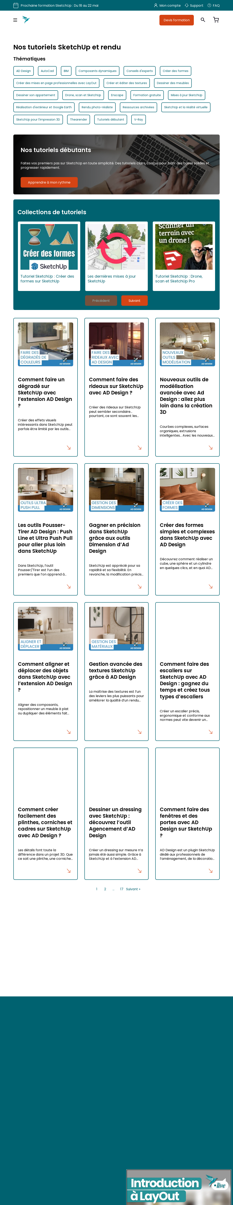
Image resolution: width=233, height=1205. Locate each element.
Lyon (183, 973)
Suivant (134, 300)
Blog (21, 1109)
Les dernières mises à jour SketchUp (116, 253)
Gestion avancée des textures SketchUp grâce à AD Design (115, 670)
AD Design (23, 71)
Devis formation (177, 20)
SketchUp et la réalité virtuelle (186, 107)
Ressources (78, 1004)
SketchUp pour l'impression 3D (38, 119)
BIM (66, 71)
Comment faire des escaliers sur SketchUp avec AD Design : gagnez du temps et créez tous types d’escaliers (185, 680)
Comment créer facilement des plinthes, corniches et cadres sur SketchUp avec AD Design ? (45, 822)
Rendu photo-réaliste (97, 107)
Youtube (23, 1073)
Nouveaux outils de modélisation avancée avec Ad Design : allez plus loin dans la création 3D (186, 395)
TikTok (22, 1091)
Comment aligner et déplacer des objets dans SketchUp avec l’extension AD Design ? (45, 677)
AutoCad (47, 71)
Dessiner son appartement (35, 95)
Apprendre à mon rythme (49, 182)
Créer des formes (175, 71)
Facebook (25, 1064)
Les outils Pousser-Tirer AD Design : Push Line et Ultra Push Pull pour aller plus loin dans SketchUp (45, 538)
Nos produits (79, 979)
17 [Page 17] (121, 889)
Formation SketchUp (85, 973)
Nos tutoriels (79, 998)
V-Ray (138, 119)
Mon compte (167, 5)
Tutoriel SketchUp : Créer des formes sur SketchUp (49, 253)
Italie (153, 1003)
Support (194, 5)
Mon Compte (80, 1029)
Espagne (156, 996)
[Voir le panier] (216, 20)
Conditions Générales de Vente (93, 1036)
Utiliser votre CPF (82, 985)
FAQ (214, 5)
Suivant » (133, 889)
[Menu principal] (15, 20)
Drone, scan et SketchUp (83, 95)
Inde (182, 996)
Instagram (25, 1100)
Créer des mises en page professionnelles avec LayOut (56, 83)
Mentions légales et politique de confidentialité (104, 1042)
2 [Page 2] (105, 889)
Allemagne (188, 1003)
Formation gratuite (147, 95)
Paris (153, 973)
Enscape (117, 95)
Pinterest (24, 1082)
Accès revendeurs (83, 1017)
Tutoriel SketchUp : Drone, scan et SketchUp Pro (184, 253)
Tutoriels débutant (110, 119)
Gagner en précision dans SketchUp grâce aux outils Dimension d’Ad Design (114, 538)
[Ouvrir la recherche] (203, 20)
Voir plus (20, 945)
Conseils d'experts (140, 71)
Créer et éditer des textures (126, 83)
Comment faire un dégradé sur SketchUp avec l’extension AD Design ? (45, 392)
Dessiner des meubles (173, 83)
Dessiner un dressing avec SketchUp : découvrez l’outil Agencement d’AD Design (115, 822)
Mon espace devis (84, 1023)
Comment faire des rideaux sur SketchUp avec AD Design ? (116, 386)
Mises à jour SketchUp (186, 95)
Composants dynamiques (97, 71)
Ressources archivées (138, 107)
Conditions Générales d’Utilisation (95, 1048)
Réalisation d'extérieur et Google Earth (44, 107)
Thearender (78, 119)
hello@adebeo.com (28, 1012)
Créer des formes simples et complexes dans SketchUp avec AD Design (187, 535)
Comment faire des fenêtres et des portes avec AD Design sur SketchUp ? (186, 822)
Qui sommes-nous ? (85, 992)
